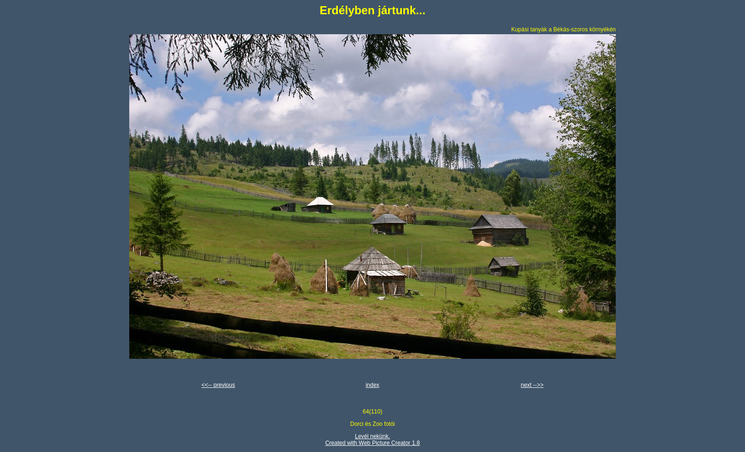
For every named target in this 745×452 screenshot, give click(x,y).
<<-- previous (218, 385)
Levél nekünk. (372, 436)
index (373, 385)
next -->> (532, 385)
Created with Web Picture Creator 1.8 (372, 443)
